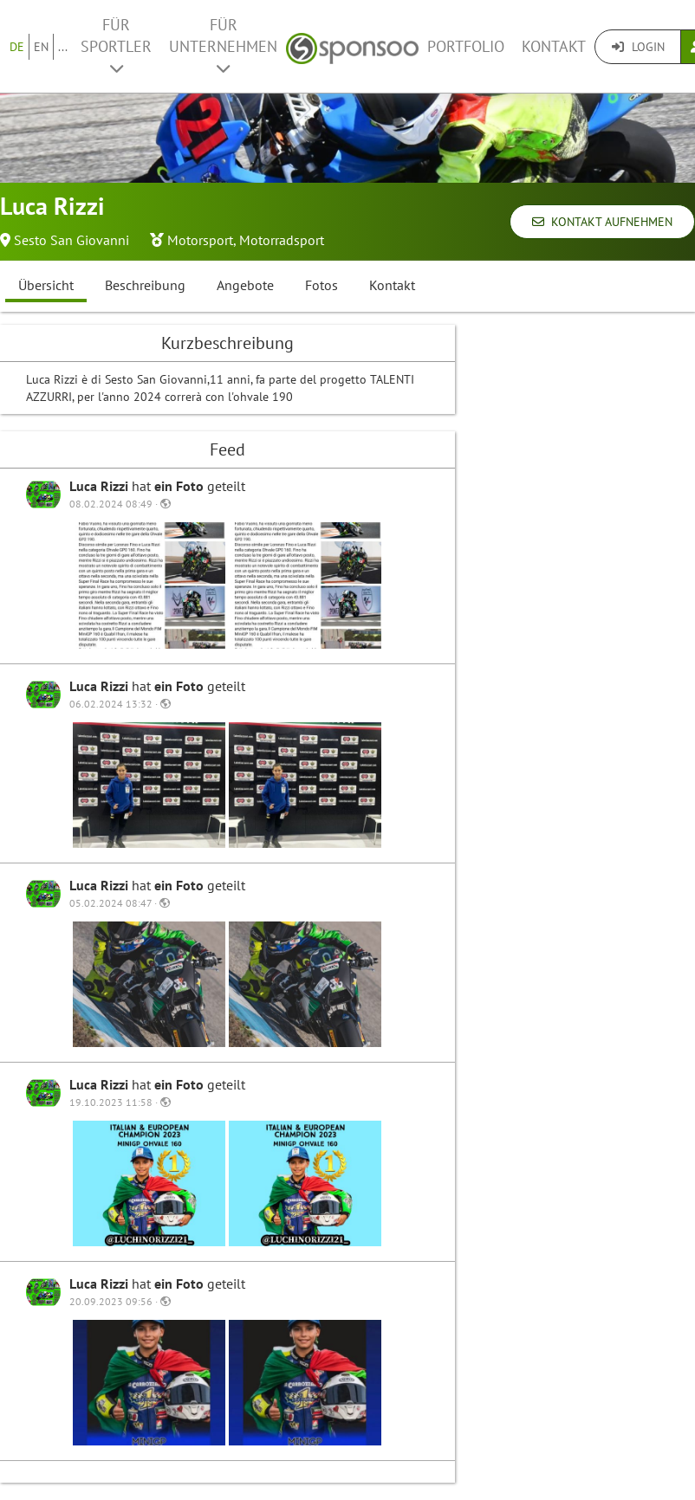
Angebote (245, 285)
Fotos (321, 285)
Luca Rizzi (100, 486)
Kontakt (554, 46)
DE (17, 47)
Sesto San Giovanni (71, 240)
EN (41, 47)
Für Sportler (116, 45)
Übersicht (46, 285)
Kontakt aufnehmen (602, 222)
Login (638, 47)
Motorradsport (281, 240)
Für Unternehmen (223, 45)
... (63, 47)
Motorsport (200, 240)
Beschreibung (145, 285)
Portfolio (465, 46)
